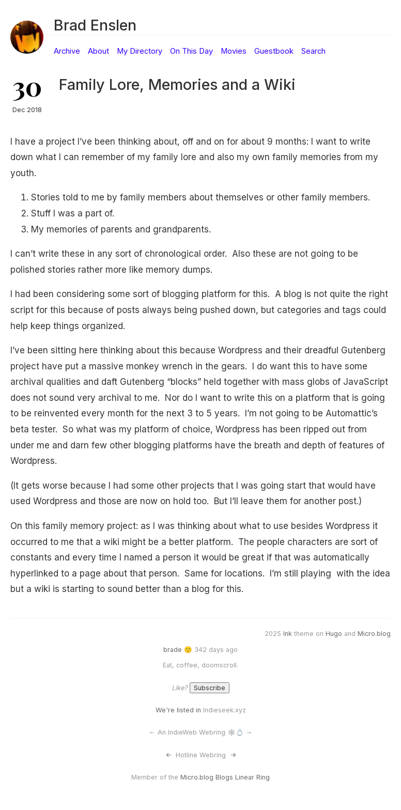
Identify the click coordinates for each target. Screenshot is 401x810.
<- (168, 755)
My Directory (139, 51)
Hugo (334, 633)
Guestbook (274, 51)
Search (313, 51)
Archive (67, 51)
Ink (287, 633)
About (98, 51)
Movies (233, 51)
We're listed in (178, 710)
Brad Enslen (95, 25)
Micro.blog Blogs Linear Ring (225, 777)
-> (233, 755)
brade (172, 649)
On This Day (191, 51)
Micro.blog (374, 633)
